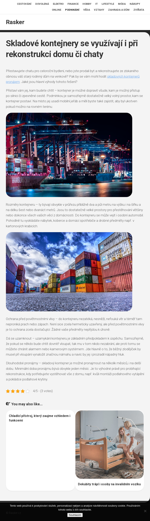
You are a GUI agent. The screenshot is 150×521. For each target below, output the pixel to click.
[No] (145, 511)
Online (56, 9)
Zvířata (138, 9)
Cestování (24, 3)
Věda (86, 9)
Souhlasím (75, 514)
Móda (122, 3)
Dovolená (42, 3)
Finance (73, 3)
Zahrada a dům (118, 9)
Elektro (58, 3)
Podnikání (72, 9)
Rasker (15, 22)
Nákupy (135, 3)
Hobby (86, 3)
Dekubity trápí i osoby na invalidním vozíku (109, 484)
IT (96, 3)
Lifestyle (108, 3)
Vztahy (99, 9)
